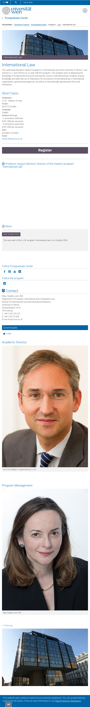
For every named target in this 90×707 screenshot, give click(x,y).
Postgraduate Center (16, 18)
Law (59, 25)
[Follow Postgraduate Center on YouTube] (14, 271)
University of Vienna (21, 25)
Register (45, 150)
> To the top (7, 625)
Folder (8, 333)
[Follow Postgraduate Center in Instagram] (9, 271)
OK (8, 704)
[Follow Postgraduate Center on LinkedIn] (19, 271)
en (5, 2)
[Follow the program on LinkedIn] (4, 283)
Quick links (28, 2)
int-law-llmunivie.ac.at (12, 139)
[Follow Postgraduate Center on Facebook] (4, 271)
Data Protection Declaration (68, 701)
